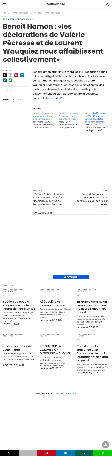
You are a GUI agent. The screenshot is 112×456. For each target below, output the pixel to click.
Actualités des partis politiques (45, 13)
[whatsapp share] (5, 80)
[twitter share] (5, 75)
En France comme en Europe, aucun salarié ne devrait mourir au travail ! (92, 307)
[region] (71, 159)
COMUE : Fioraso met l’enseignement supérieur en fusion (69, 116)
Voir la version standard (65, 393)
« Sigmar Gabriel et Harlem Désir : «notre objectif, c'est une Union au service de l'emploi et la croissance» (48, 199)
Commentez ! (71, 276)
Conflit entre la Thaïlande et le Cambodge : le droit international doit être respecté (92, 353)
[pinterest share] (16, 75)
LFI (4, 295)
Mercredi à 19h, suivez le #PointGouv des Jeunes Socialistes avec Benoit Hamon (95, 117)
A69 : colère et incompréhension (52, 303)
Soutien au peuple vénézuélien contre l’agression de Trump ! (19, 305)
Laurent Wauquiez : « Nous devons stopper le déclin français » (43, 116)
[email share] (10, 75)
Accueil (6, 13)
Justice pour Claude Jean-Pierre (17, 348)
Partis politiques (20, 13)
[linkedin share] (22, 75)
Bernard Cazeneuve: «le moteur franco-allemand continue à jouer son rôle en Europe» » (92, 199)
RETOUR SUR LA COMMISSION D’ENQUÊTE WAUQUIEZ (55, 349)
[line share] (10, 80)
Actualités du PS (53, 98)
